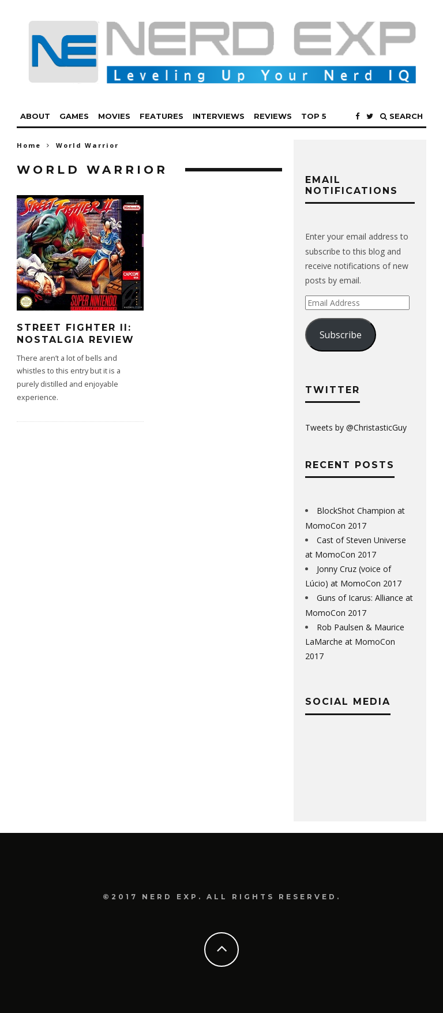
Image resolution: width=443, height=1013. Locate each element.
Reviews (273, 116)
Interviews (219, 116)
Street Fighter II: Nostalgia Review (75, 333)
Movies (114, 116)
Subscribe (341, 334)
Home (29, 145)
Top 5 (313, 116)
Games (74, 116)
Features (161, 116)
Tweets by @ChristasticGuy (356, 427)
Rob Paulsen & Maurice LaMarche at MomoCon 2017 (354, 641)
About (35, 116)
